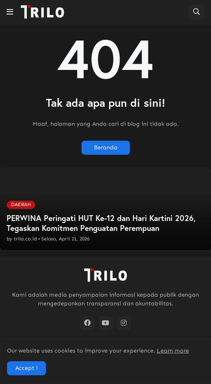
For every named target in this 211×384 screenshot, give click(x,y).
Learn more (173, 350)
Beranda (105, 147)
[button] (10, 12)
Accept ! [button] (26, 368)
